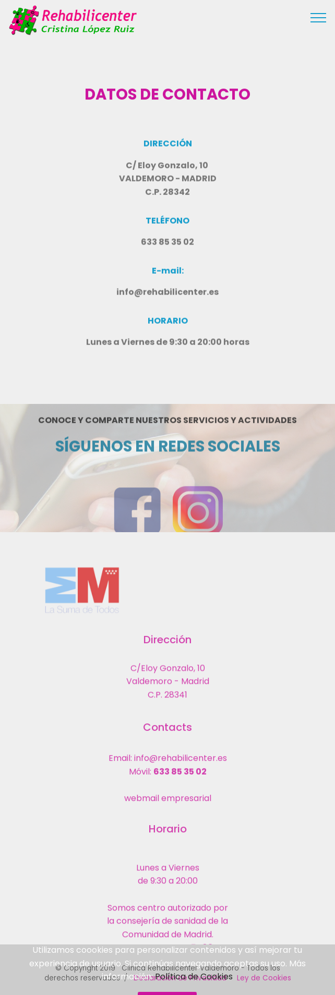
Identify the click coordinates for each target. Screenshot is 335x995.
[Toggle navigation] (318, 17)
